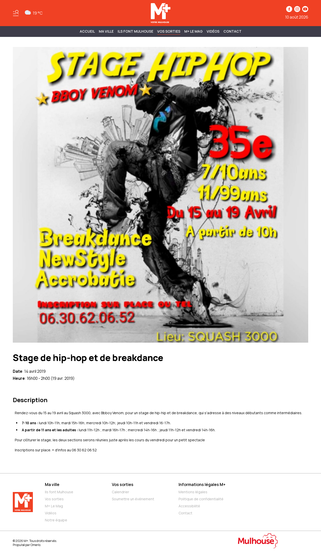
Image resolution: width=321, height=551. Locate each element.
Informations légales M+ (202, 484)
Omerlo (35, 545)
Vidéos (213, 31)
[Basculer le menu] (16, 13)
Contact (232, 31)
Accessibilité (189, 506)
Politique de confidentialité (201, 499)
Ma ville (52, 484)
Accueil (87, 31)
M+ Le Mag (193, 31)
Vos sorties (168, 31)
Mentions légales (193, 491)
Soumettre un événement (133, 499)
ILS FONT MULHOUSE (135, 31)
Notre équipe (56, 520)
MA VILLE (106, 31)
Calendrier (120, 491)
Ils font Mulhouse (59, 491)
